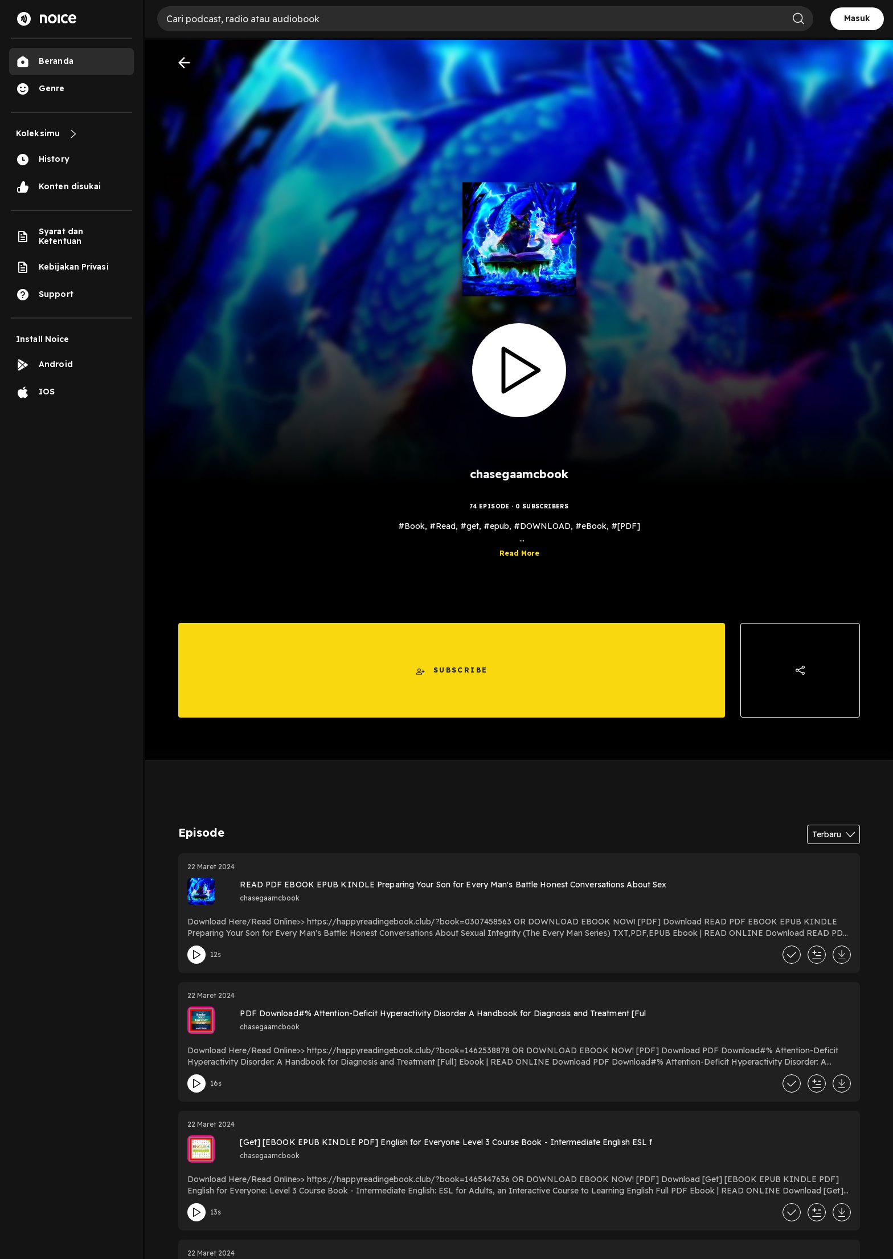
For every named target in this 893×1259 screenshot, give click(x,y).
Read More (519, 557)
